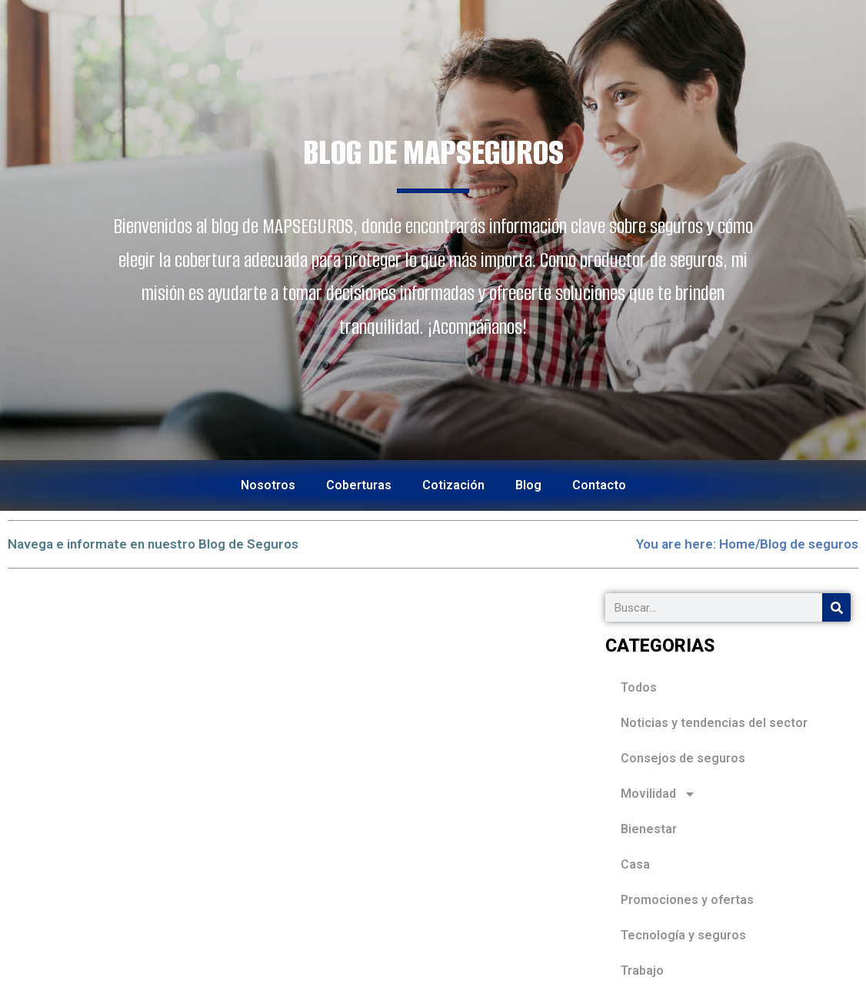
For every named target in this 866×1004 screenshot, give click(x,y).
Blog (528, 485)
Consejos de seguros (683, 758)
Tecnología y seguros (683, 935)
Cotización (453, 485)
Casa (635, 864)
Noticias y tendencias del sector (714, 722)
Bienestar (649, 829)
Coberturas (358, 485)
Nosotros (268, 485)
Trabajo (642, 970)
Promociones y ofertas (687, 899)
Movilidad (658, 794)
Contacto (599, 485)
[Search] (836, 607)
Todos (639, 687)
